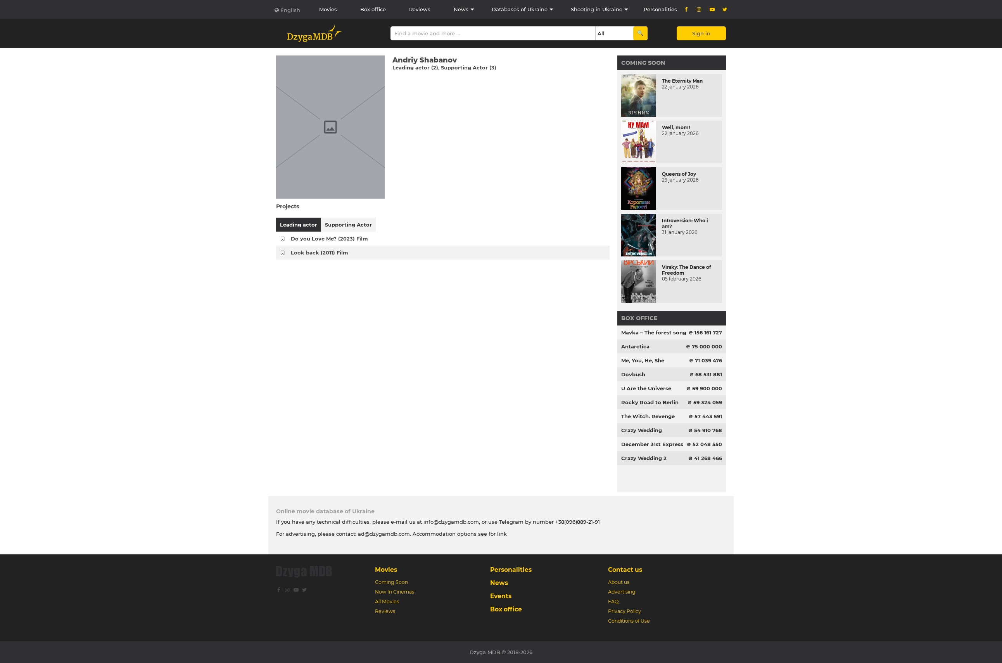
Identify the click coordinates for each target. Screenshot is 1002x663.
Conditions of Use (629, 621)
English (290, 10)
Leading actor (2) (415, 67)
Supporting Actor (348, 225)
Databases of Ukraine (520, 9)
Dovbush (633, 374)
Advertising (622, 592)
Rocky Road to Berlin (650, 402)
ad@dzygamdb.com (384, 534)
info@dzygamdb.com (450, 522)
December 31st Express (652, 444)
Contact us (625, 569)
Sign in (701, 33)
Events (500, 596)
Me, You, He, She (642, 360)
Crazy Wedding (641, 430)
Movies (328, 9)
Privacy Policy (624, 611)
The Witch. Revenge (648, 416)
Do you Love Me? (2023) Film (329, 238)
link (502, 534)
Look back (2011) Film (319, 252)
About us (618, 582)
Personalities (660, 9)
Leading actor (298, 225)
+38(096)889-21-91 (577, 522)
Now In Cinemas (394, 592)
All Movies (387, 601)
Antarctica (635, 346)
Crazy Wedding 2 (644, 458)
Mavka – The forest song (653, 332)
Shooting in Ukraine (596, 9)
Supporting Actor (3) (468, 67)
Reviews (419, 9)
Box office (373, 9)
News (461, 9)
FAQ (613, 601)
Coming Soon (643, 62)
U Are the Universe (646, 388)
